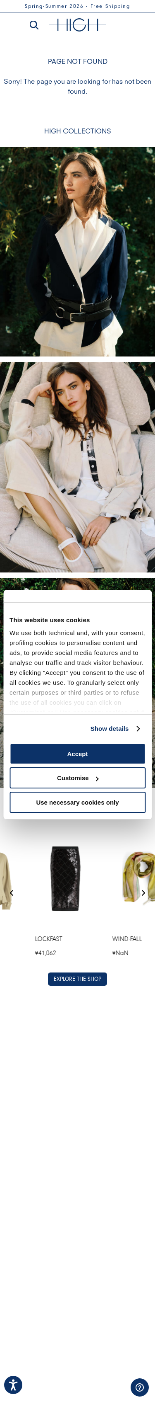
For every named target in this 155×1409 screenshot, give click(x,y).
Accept (77, 753)
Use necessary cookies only (77, 802)
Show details (110, 728)
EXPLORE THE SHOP (77, 978)
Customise (78, 777)
